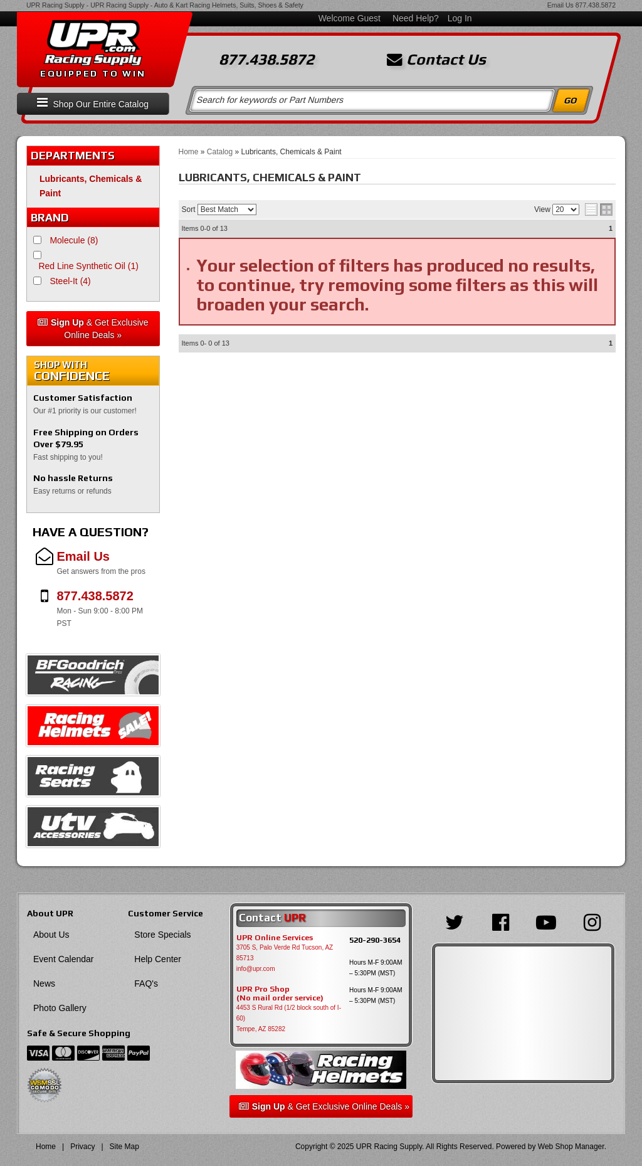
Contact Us (436, 59)
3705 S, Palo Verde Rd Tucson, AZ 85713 (285, 953)
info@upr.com (255, 968)
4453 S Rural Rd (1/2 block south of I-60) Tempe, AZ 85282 (288, 1018)
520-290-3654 (375, 940)
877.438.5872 (596, 5)
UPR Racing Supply (55, 5)
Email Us (560, 5)
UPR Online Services (274, 937)
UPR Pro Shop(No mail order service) (280, 993)
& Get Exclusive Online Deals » (93, 328)
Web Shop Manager (571, 1146)
